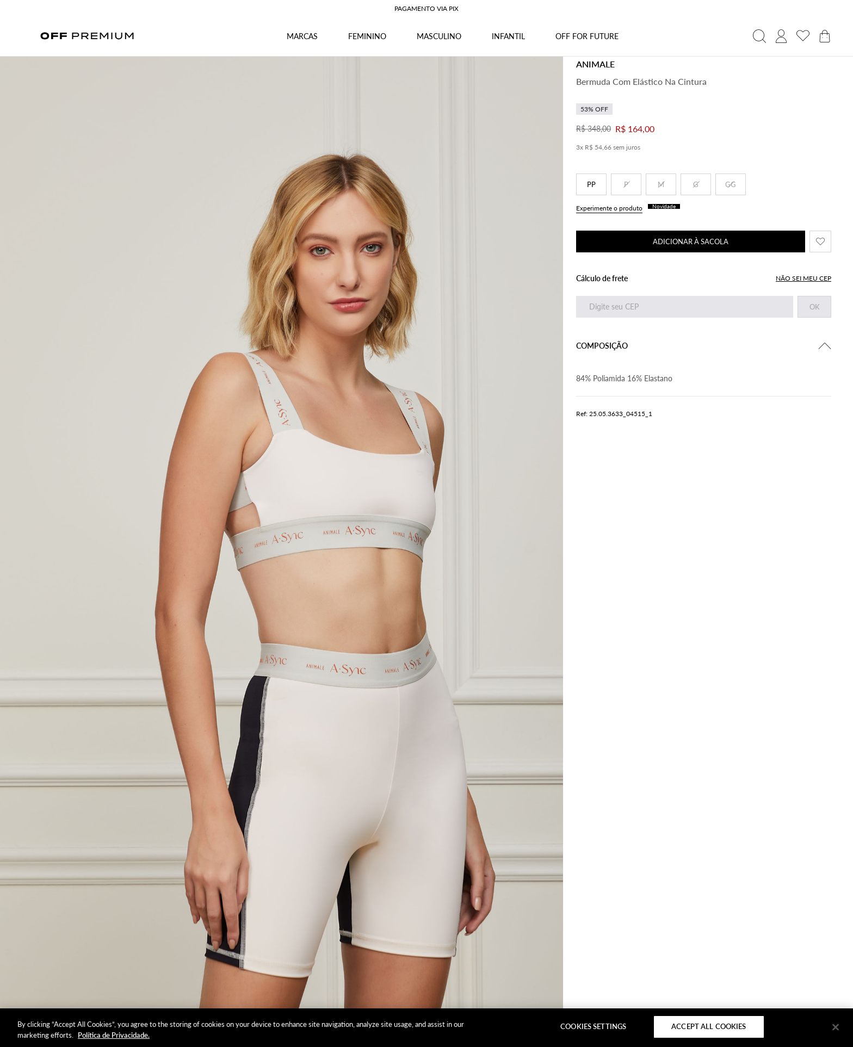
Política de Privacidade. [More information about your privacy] (114, 1035)
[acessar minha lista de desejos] (802, 36)
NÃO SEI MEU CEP (803, 278)
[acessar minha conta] (781, 36)
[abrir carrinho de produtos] (824, 36)
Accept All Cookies (708, 1026)
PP (591, 184)
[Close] (836, 1027)
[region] (426, 1027)
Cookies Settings (593, 1026)
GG (730, 184)
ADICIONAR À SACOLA (690, 241)
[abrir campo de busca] (759, 36)
